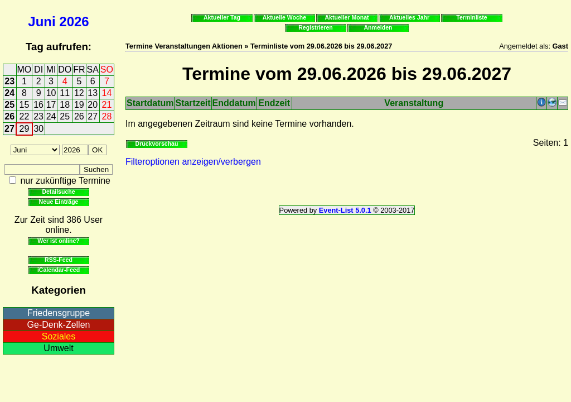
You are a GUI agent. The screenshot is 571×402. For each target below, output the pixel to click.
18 (65, 104)
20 (93, 104)
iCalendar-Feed (58, 269)
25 (9, 104)
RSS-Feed (58, 259)
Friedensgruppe (58, 313)
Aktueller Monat (347, 17)
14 (107, 93)
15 (25, 104)
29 (25, 128)
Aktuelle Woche (284, 17)
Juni (41, 21)
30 (38, 128)
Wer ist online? (58, 240)
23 (9, 81)
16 (38, 104)
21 (107, 104)
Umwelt (58, 348)
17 (51, 104)
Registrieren (315, 27)
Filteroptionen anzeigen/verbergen (193, 161)
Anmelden (378, 27)
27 (93, 116)
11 (65, 93)
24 (9, 93)
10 (51, 93)
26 (9, 116)
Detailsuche (58, 191)
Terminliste (471, 17)
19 (79, 104)
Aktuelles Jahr (409, 17)
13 (93, 93)
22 (25, 116)
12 (79, 93)
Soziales (58, 336)
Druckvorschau (157, 143)
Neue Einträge (59, 201)
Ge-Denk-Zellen (58, 324)
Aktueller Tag (222, 17)
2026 (74, 21)
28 (107, 116)
